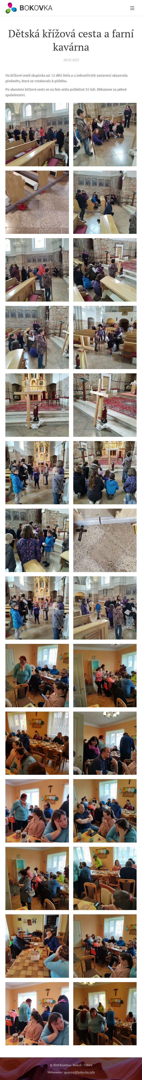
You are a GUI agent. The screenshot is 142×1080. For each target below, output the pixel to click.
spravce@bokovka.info (79, 1072)
